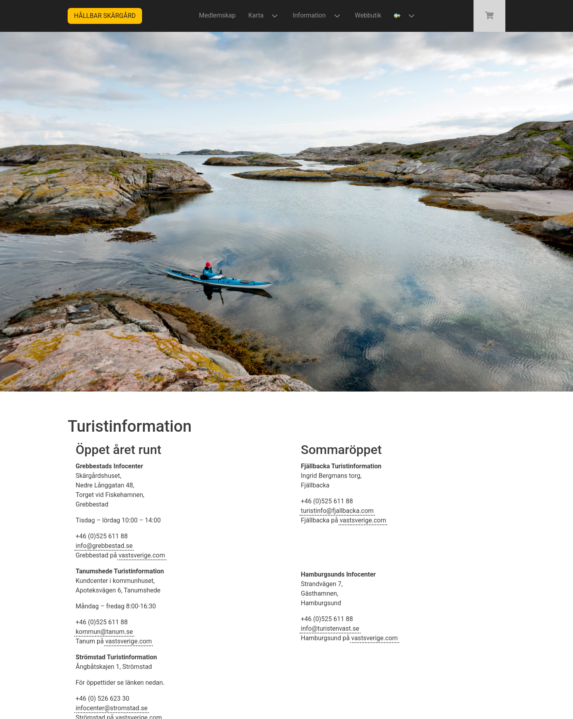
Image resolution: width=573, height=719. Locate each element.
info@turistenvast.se (330, 628)
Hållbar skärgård (105, 15)
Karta (264, 16)
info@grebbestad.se (104, 545)
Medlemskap (217, 15)
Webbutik (368, 15)
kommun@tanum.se (104, 631)
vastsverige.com (128, 641)
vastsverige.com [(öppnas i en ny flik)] (142, 555)
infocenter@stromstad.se (112, 708)
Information (317, 16)
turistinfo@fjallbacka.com (337, 510)
